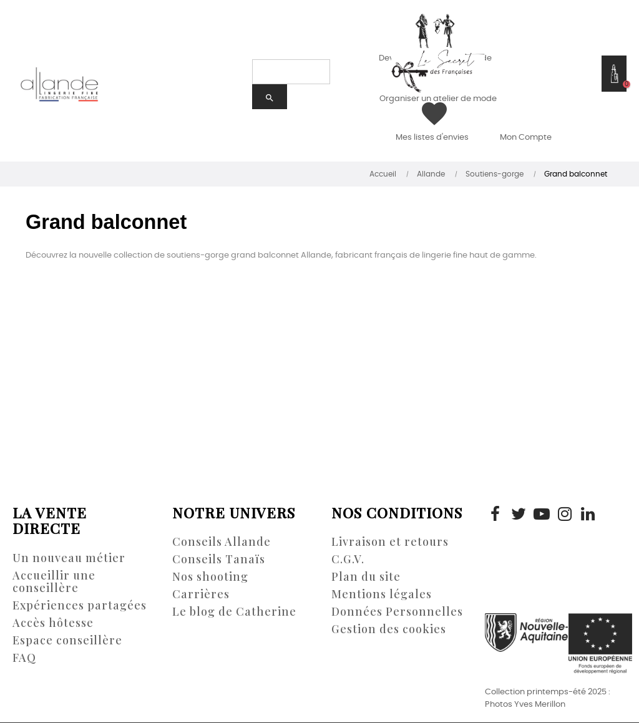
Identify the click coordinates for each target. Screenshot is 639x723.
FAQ (24, 657)
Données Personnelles (397, 611)
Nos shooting (210, 576)
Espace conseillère (67, 640)
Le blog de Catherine (234, 611)
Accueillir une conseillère (53, 581)
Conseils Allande (221, 541)
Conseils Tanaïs (218, 558)
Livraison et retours (390, 541)
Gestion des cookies (388, 628)
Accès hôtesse (53, 622)
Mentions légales (381, 593)
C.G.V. (347, 558)
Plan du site (366, 576)
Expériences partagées (79, 605)
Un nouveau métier (68, 557)
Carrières (201, 593)
